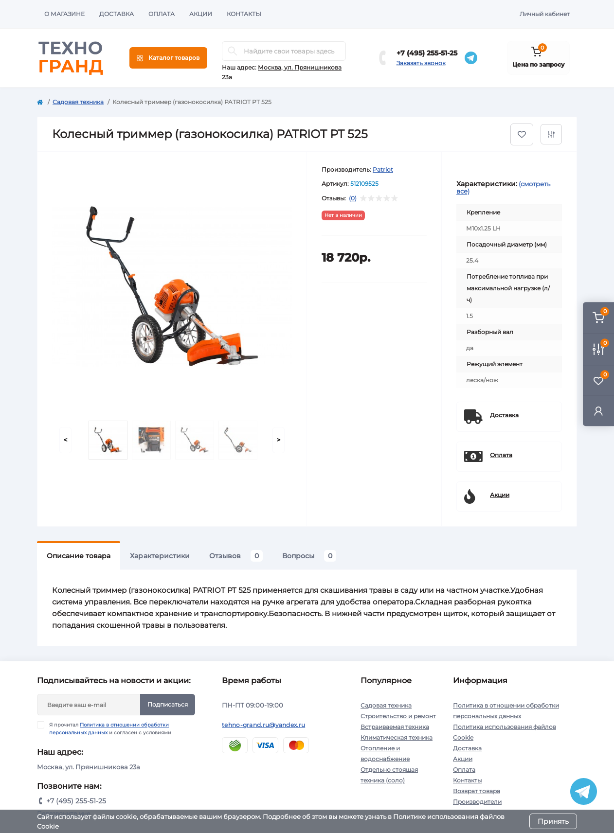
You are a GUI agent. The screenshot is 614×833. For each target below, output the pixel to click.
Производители (477, 801)
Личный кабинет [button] (545, 14)
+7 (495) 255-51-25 (427, 53)
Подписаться (167, 704)
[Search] (232, 51)
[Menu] (168, 58)
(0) (353, 198)
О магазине (64, 14)
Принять (553, 821)
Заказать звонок (421, 63)
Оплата (161, 14)
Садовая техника (78, 102)
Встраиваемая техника (395, 726)
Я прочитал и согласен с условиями (110, 728)
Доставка (116, 14)
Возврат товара (476, 791)
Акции (200, 14)
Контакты (244, 14)
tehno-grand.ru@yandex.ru (263, 724)
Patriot (383, 169)
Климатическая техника (397, 737)
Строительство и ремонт (398, 716)
